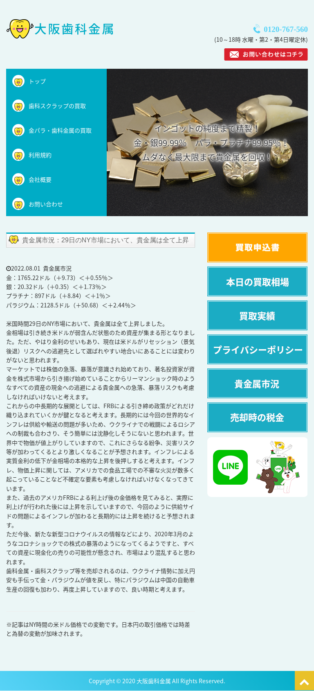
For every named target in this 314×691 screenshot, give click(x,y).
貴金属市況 (57, 268)
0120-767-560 (286, 29)
